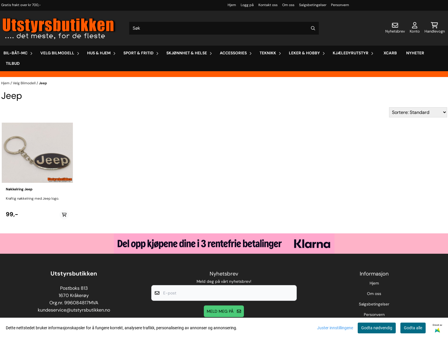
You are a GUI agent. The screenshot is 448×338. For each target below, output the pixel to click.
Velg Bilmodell (25, 83)
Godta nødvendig (376, 328)
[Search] (313, 28)
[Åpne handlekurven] (434, 28)
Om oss (288, 5)
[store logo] (59, 28)
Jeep (43, 83)
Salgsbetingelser (312, 5)
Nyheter (415, 53)
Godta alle (413, 328)
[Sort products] (418, 112)
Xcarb (390, 53)
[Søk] (224, 28)
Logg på (247, 5)
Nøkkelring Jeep (19, 189)
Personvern (340, 5)
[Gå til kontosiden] (414, 28)
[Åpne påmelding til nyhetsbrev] (395, 28)
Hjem (232, 5)
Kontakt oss (268, 5)
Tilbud (13, 63)
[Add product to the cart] (64, 214)
